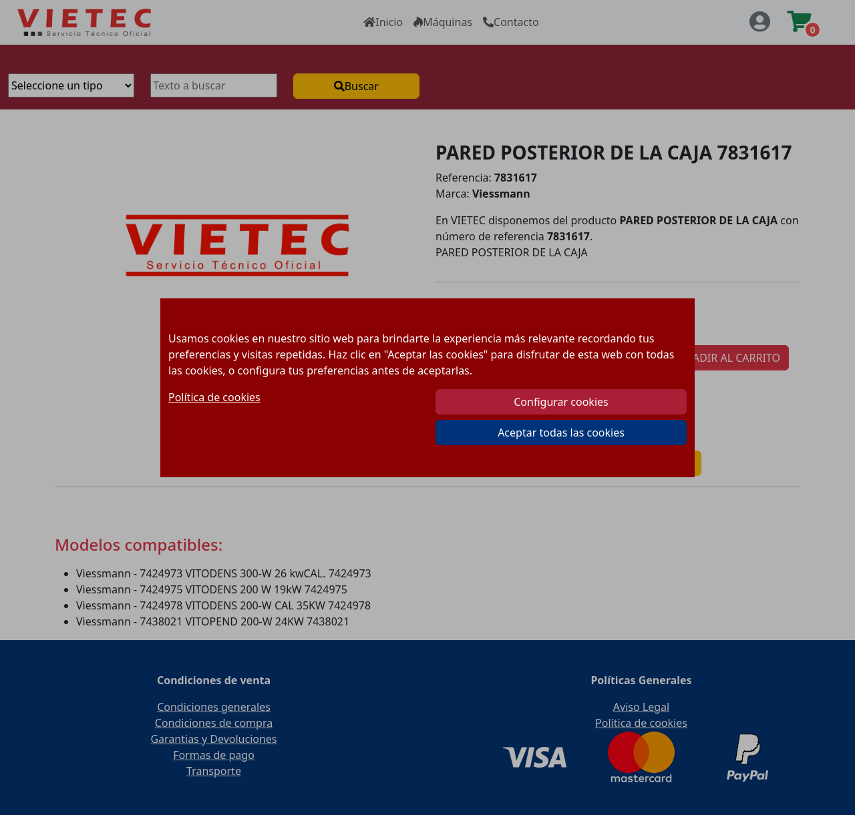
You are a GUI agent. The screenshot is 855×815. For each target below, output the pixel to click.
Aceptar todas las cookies (561, 432)
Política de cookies (214, 397)
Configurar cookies (561, 401)
